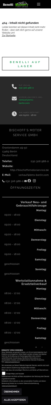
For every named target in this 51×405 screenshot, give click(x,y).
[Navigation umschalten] (39, 4)
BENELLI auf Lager (25, 64)
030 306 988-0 (26, 88)
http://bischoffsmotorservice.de (29, 169)
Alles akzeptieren (15, 400)
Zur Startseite (9, 35)
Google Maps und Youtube (15, 374)
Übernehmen (11, 391)
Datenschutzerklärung (12, 362)
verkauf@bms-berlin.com (33, 174)
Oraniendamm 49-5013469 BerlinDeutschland (14, 151)
